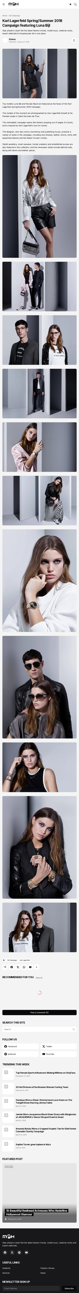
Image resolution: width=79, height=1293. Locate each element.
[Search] (75, 4)
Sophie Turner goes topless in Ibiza (33, 1144)
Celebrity (6, 1268)
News (43, 1273)
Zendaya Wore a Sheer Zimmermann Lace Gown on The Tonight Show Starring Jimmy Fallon (44, 1101)
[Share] (74, 40)
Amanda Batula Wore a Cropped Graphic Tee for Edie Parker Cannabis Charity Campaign (46, 1130)
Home (4, 16)
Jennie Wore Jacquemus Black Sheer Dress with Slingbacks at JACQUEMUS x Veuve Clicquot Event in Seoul (46, 1115)
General (6, 1273)
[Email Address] (31, 1288)
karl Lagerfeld (25, 960)
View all (39, 978)
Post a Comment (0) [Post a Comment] (39, 1012)
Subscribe (69, 1288)
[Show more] (36, 967)
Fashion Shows (47, 1268)
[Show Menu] (3, 4)
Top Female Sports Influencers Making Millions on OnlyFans (45, 1073)
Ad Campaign (14, 16)
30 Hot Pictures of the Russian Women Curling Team (42, 1087)
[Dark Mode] (70, 4)
